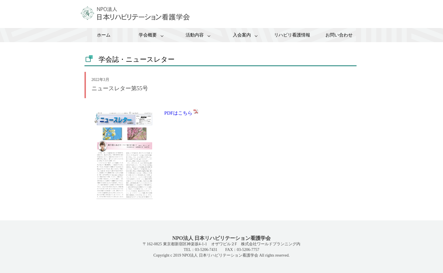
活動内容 (195, 35)
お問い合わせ (339, 35)
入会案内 (242, 35)
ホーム (103, 35)
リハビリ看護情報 (292, 35)
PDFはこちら (181, 113)
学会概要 (148, 35)
